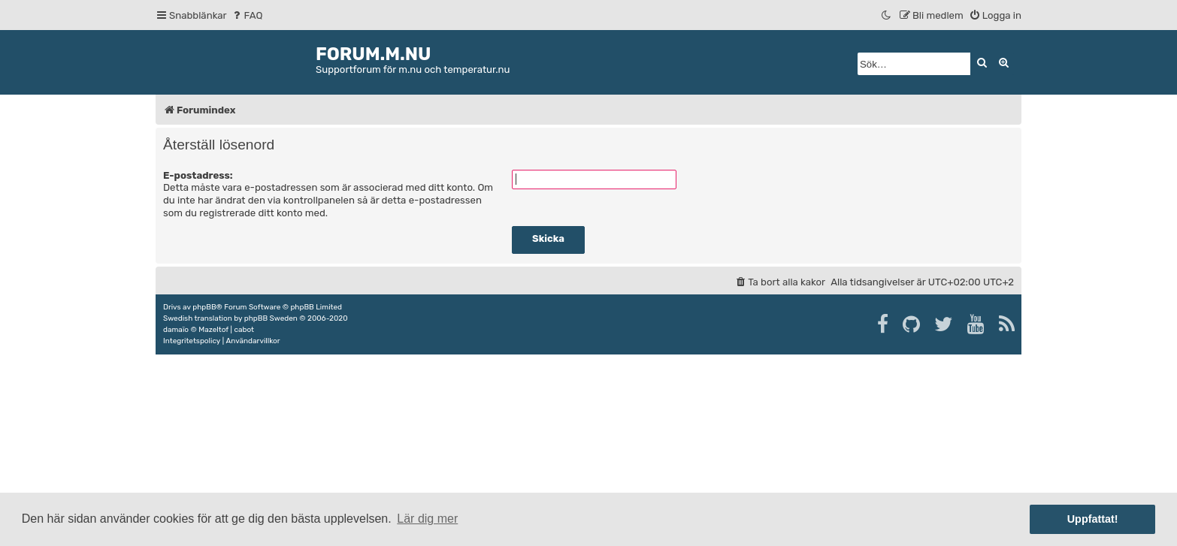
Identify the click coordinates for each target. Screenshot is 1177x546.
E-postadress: (198, 175)
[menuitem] (247, 15)
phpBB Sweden (271, 318)
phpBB (204, 307)
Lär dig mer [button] (427, 518)
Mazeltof (213, 329)
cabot (244, 329)
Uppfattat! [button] (1092, 519)
